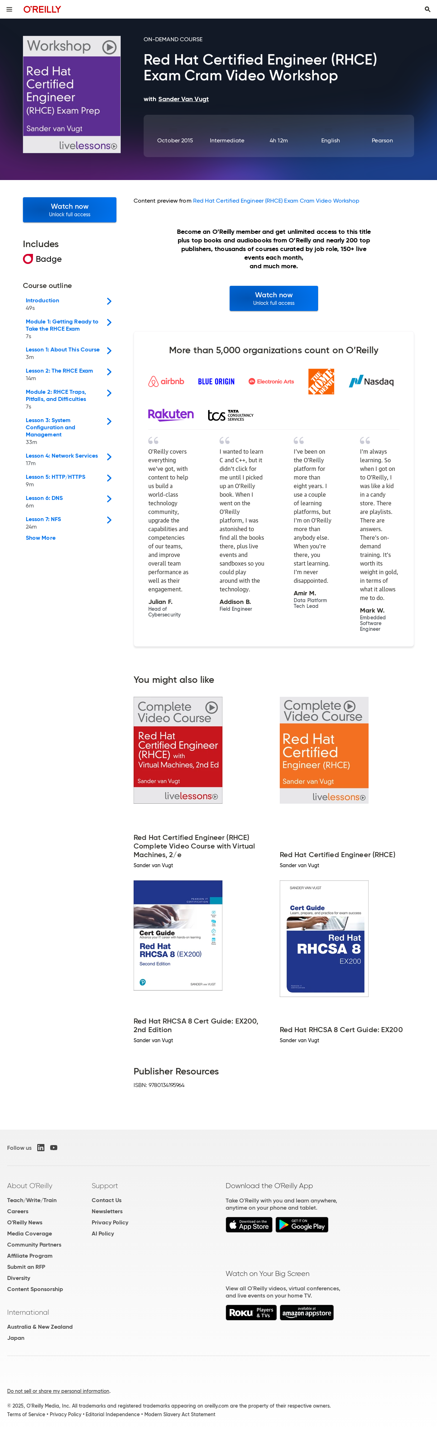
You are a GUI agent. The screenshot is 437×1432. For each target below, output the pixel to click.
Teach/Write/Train (32, 1200)
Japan (15, 1338)
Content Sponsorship (35, 1289)
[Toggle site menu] (9, 9)
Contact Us (106, 1200)
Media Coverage (29, 1233)
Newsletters (107, 1211)
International (28, 1312)
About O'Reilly (29, 1185)
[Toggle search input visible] (427, 9)
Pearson (382, 140)
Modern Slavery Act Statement (179, 1414)
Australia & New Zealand (40, 1327)
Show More (41, 538)
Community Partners (34, 1244)
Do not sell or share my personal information (58, 1391)
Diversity (18, 1278)
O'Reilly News (24, 1222)
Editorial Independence (113, 1414)
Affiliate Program (30, 1256)
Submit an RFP (26, 1267)
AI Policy (103, 1233)
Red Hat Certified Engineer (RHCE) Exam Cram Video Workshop (276, 200)
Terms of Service (26, 1414)
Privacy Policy (110, 1222)
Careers (17, 1211)
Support (105, 1185)
